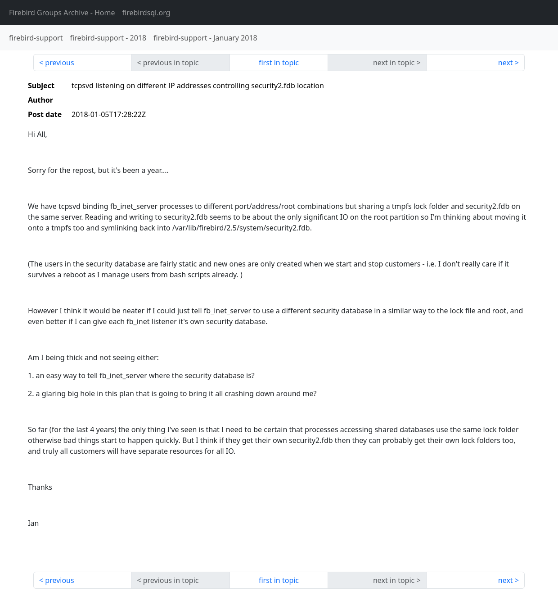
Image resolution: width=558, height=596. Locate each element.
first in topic (279, 63)
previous (59, 63)
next (505, 63)
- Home (62, 13)
